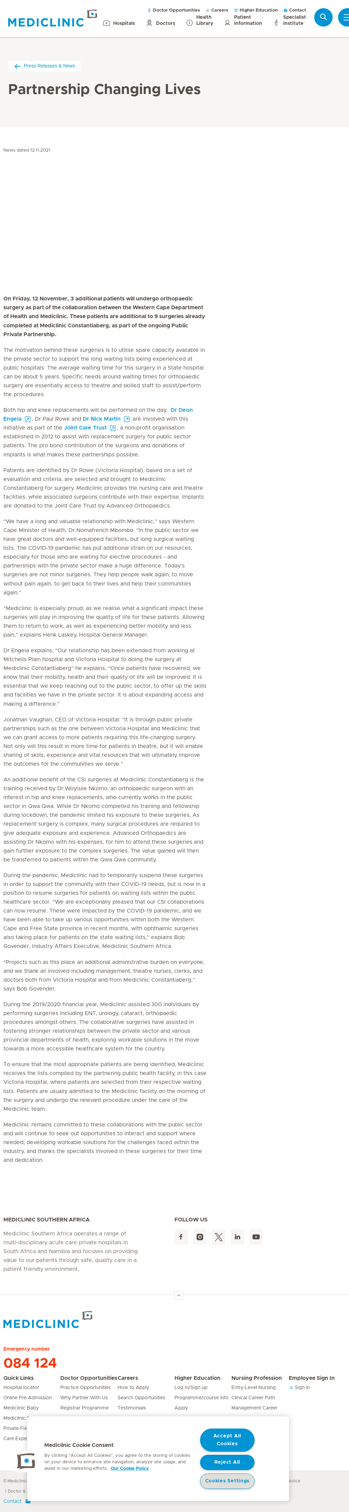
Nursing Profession (256, 1378)
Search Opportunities (141, 1398)
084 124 (30, 1363)
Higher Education (256, 10)
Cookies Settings (227, 1481)
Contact (294, 10)
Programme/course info (201, 1398)
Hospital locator (21, 1387)
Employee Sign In (312, 1378)
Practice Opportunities (85, 1387)
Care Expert (16, 1438)
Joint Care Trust (85, 428)
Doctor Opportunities (173, 10)
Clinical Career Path (253, 1398)
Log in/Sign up (191, 1387)
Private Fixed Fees (24, 1428)
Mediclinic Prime (21, 1418)
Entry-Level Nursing (253, 1387)
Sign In (299, 1387)
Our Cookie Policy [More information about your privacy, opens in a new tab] (130, 1468)
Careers (217, 10)
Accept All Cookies (227, 1440)
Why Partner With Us (84, 1398)
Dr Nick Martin (102, 419)
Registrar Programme (84, 1408)
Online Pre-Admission (27, 1398)
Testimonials (132, 1408)
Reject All (227, 1462)
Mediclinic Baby (21, 1408)
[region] (158, 1458)
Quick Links (18, 1378)
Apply (181, 1408)
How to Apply (133, 1387)
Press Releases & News (44, 66)
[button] (26, 1461)
